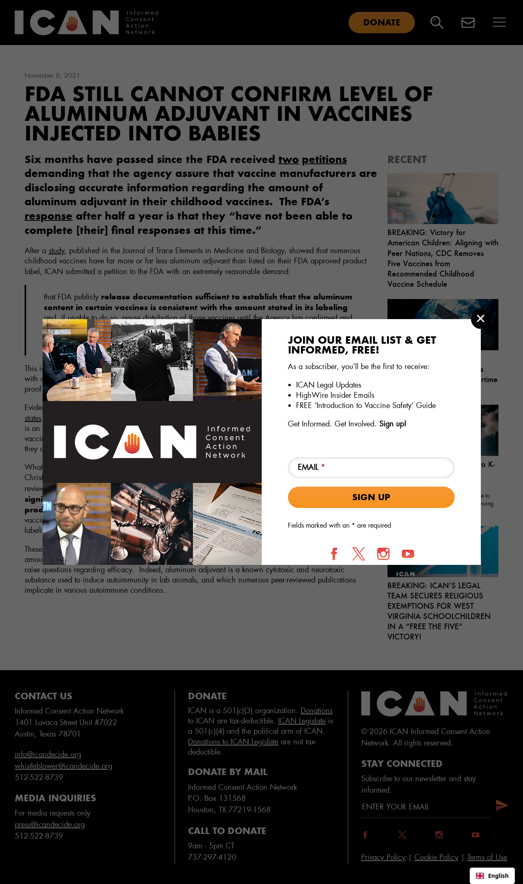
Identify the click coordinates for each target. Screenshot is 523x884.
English (492, 875)
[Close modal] (481, 319)
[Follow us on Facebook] (334, 554)
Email (311, 467)
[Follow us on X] (359, 554)
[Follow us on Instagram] (383, 554)
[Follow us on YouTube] (408, 554)
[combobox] (492, 876)
